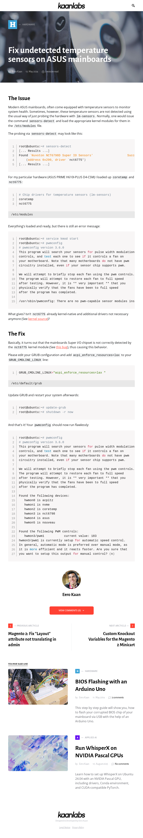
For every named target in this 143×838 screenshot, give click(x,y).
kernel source (37, 319)
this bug (61, 347)
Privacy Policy (78, 827)
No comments (122, 764)
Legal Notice (64, 827)
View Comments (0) (70, 610)
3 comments (118, 697)
